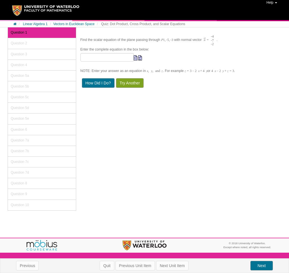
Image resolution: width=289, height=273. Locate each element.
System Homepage (46, 12)
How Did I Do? (98, 83)
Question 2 (19, 43)
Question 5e (20, 119)
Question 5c (20, 97)
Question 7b (20, 151)
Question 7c (20, 162)
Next (262, 265)
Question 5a (20, 76)
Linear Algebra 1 (35, 24)
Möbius (42, 245)
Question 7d (20, 172)
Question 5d (20, 108)
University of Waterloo (144, 245)
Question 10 (20, 205)
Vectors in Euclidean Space (74, 24)
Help (271, 3)
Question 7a (20, 140)
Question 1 (19, 32)
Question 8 (19, 183)
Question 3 (19, 54)
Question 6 (19, 130)
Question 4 (19, 65)
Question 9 (19, 194)
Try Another (130, 83)
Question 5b (20, 86)
